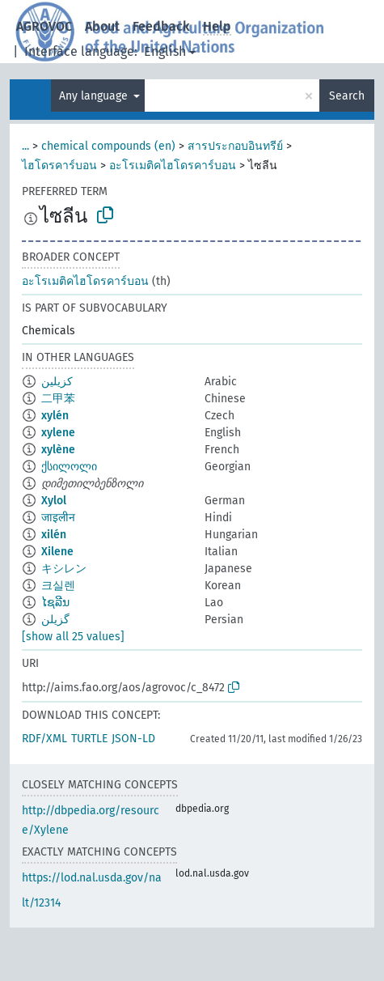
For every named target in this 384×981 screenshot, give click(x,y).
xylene (58, 433)
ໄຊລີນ (55, 602)
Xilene (57, 551)
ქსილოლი (69, 467)
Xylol (53, 500)
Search (347, 96)
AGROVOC (44, 26)
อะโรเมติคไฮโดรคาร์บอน (172, 165)
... (25, 146)
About (102, 26)
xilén (53, 534)
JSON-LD (133, 738)
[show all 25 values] (73, 636)
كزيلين (57, 382)
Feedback (161, 26)
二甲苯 (58, 399)
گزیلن (55, 619)
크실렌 (58, 585)
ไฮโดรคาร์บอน (59, 165)
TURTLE (89, 738)
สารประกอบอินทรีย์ (235, 146)
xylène (58, 450)
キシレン (64, 568)
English (165, 51)
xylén (55, 416)
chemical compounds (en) (108, 146)
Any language (95, 96)
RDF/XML (44, 738)
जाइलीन (58, 517)
